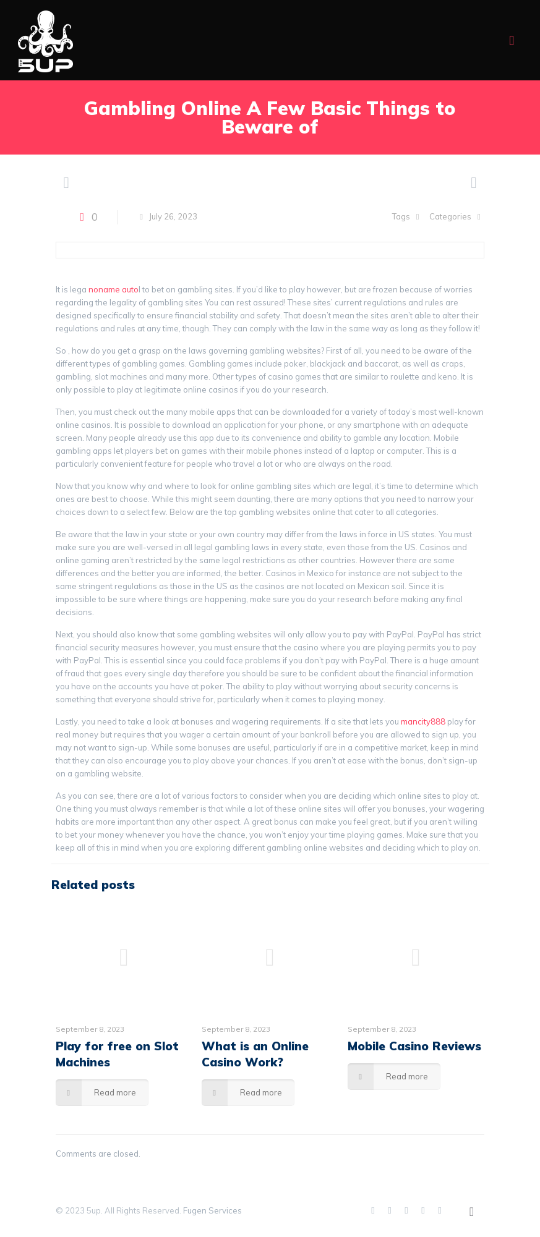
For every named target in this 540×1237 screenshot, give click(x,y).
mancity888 (423, 721)
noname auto (113, 289)
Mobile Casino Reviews (414, 1046)
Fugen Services (212, 1210)
